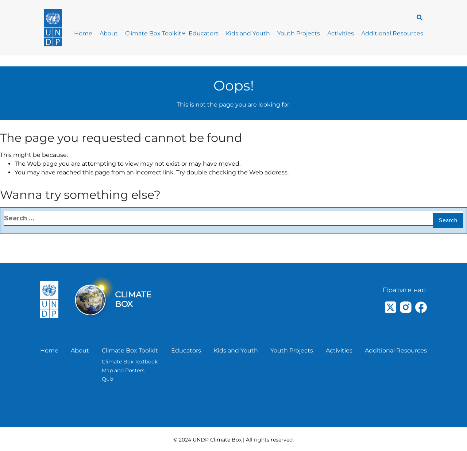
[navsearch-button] (417, 17)
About (109, 33)
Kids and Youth (248, 33)
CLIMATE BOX (133, 299)
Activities (340, 33)
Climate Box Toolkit (153, 33)
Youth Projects (298, 33)
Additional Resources (392, 33)
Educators (204, 33)
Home (83, 33)
